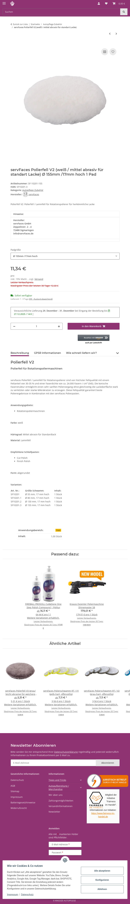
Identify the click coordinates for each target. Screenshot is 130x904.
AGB (13, 785)
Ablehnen (101, 889)
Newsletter (54, 811)
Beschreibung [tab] (20, 352)
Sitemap (15, 791)
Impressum (13, 894)
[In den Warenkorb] (13, 44)
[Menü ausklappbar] (4, 2)
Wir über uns (56, 794)
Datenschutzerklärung (66, 751)
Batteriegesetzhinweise (23, 802)
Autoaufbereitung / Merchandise (59, 787)
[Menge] (37, 326)
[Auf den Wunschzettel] (112, 51)
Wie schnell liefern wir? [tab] (81, 352)
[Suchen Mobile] (61, 11)
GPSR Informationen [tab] (47, 352)
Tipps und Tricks (57, 780)
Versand (39, 279)
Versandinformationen (61, 806)
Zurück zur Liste (20, 24)
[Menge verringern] (14, 326)
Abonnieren (107, 762)
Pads (58, 530)
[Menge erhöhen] (58, 326)
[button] (98, 3)
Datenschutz (28, 894)
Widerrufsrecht (19, 808)
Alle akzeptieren (101, 871)
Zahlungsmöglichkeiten (61, 800)
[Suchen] (123, 11)
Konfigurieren (101, 880)
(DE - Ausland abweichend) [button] (41, 299)
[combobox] (65, 256)
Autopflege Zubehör (32, 190)
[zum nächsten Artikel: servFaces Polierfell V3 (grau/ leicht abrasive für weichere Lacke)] (116, 33)
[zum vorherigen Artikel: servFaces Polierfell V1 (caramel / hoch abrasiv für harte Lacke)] (110, 33)
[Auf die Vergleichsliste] (104, 51)
